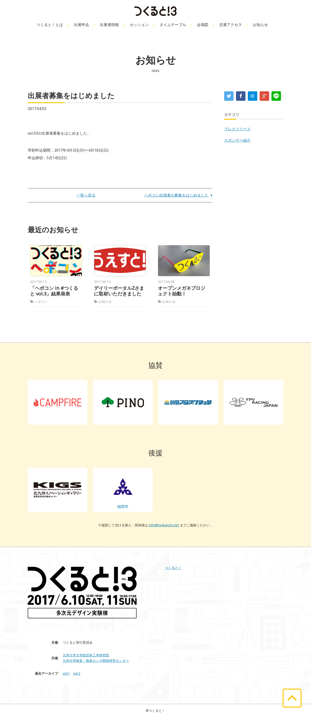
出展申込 (81, 24)
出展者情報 (109, 24)
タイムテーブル (173, 24)
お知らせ (260, 24)
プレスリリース (237, 129)
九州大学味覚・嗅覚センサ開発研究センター (96, 660)
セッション (139, 24)
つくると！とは (49, 24)
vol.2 (76, 673)
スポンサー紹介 (237, 140)
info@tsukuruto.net (164, 525)
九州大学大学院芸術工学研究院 (86, 655)
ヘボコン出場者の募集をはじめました (178, 195)
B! (252, 96)
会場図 (202, 24)
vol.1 (66, 673)
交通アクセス (230, 24)
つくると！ (173, 567)
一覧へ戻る (85, 195)
